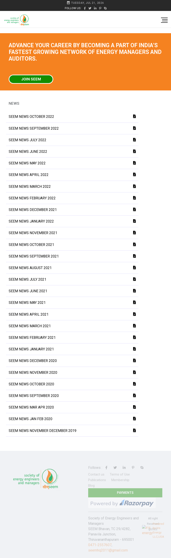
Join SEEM (31, 79)
